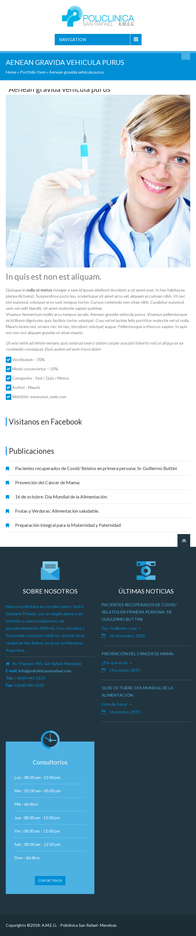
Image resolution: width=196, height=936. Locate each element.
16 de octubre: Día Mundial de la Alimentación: (61, 496)
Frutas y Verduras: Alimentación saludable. (57, 510)
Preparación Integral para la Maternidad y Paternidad (68, 525)
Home (11, 72)
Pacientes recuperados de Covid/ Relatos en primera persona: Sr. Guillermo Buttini (96, 468)
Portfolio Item (32, 72)
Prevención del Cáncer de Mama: (47, 482)
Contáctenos (50, 880)
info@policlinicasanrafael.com (45, 670)
